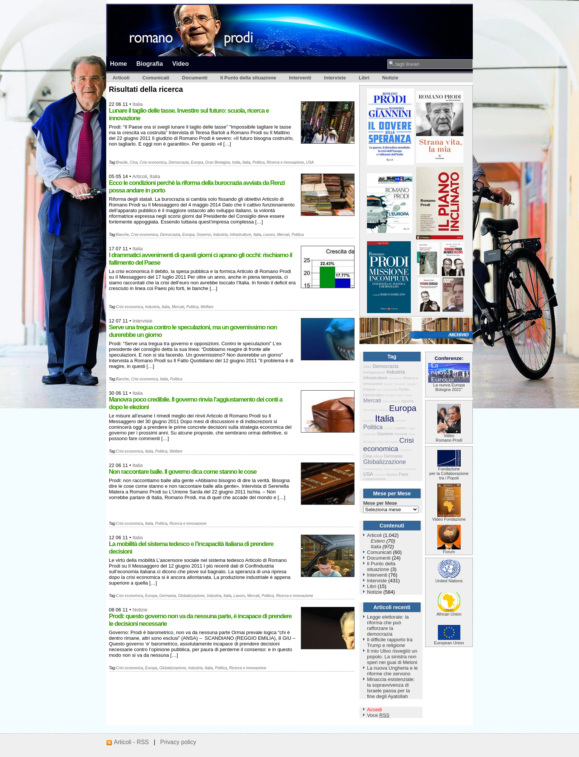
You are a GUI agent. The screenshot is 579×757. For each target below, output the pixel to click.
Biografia (149, 63)
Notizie (390, 78)
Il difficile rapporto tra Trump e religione (389, 642)
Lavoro (269, 235)
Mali (400, 395)
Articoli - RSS (131, 742)
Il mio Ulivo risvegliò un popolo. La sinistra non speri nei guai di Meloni (392, 656)
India (236, 162)
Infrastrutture (240, 235)
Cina (134, 162)
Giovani (401, 420)
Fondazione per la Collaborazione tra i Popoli (449, 471)
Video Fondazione (449, 517)
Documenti (194, 78)
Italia (137, 104)
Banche (122, 235)
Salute (388, 384)
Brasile (122, 162)
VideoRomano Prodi (449, 436)
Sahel (408, 395)
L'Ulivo (388, 428)
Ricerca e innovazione (285, 162)
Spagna (412, 384)
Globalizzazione (191, 596)
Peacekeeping (372, 469)
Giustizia (410, 469)
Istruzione (395, 378)
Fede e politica (393, 469)
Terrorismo (370, 410)
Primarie (399, 384)
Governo (204, 235)
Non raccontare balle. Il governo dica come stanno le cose (183, 471)
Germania (167, 596)
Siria (385, 401)
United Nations (449, 579)
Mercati (283, 235)
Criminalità (390, 389)
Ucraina (380, 474)
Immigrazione (374, 372)
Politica (258, 162)
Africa (378, 456)
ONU (367, 367)
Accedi (374, 709)
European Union (449, 641)
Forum (449, 550)
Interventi (300, 78)
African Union (449, 612)
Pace (404, 474)
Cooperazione (374, 479)
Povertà (401, 434)
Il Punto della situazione (248, 78)
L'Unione (405, 450)
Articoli (121, 78)
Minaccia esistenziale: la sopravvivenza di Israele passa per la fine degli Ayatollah (391, 687)
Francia (369, 389)
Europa (197, 162)
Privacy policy (178, 742)
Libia (380, 442)
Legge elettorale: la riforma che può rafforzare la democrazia (388, 625)
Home (118, 63)
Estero (378, 541)
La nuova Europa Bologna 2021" (449, 385)
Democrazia (179, 162)
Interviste (335, 78)
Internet (395, 401)
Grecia (383, 410)
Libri (364, 78)
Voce (378, 715)
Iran (379, 389)
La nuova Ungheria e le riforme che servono (392, 670)
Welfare (207, 307)
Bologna (390, 395)
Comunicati (155, 78)
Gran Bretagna (217, 162)
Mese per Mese (380, 503)
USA (310, 162)
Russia (391, 474)
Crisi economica (152, 162)
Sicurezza (391, 442)
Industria (220, 235)
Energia (368, 420)
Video (180, 63)
